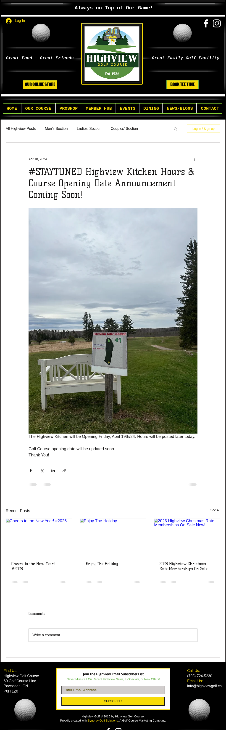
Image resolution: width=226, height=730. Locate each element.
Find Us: (11, 671)
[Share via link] (64, 470)
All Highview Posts (21, 129)
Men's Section (56, 129)
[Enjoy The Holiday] (113, 537)
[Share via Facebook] (31, 470)
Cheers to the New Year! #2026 (33, 566)
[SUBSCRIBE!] (113, 701)
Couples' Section (124, 129)
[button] (38, 108)
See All (215, 510)
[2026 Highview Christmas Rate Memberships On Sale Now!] (187, 537)
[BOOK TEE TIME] (182, 84)
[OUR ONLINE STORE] (40, 84)
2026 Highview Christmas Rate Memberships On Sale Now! (184, 566)
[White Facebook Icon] (205, 23)
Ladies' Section (89, 129)
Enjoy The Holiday (102, 563)
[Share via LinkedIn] (53, 470)
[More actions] (194, 159)
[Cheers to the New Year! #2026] (39, 537)
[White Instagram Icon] (216, 23)
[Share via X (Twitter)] (42, 470)
